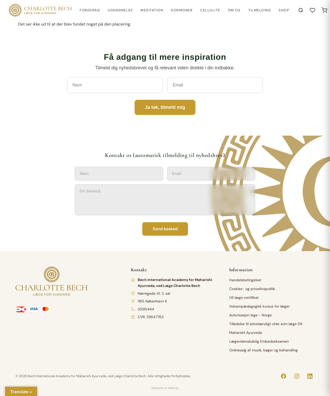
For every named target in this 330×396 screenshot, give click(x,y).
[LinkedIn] (310, 376)
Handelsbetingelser (245, 280)
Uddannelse (120, 10)
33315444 (146, 309)
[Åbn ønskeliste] (312, 10)
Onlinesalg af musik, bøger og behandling (263, 350)
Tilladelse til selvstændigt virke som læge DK (265, 323)
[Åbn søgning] (301, 10)
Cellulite (210, 10)
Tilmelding (259, 10)
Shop (284, 10)
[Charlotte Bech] (40, 10)
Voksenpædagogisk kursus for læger (259, 306)
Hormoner (182, 10)
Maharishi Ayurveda (245, 332)
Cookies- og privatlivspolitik (252, 288)
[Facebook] (283, 376)
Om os (234, 10)
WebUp (173, 388)
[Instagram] (296, 376)
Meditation (152, 10)
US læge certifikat (244, 297)
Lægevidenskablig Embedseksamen (259, 341)
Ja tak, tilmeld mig (165, 107)
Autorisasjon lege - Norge (250, 315)
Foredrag (90, 10)
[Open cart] (324, 10)
